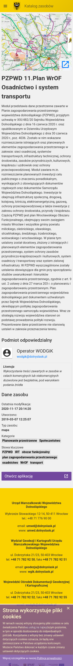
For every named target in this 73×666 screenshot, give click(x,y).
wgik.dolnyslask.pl (40, 571)
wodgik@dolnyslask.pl (32, 356)
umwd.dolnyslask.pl (40, 530)
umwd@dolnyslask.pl (41, 526)
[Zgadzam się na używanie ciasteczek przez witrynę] (68, 609)
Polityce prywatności (49, 658)
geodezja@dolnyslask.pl (41, 567)
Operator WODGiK (35, 351)
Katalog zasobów (38, 6)
